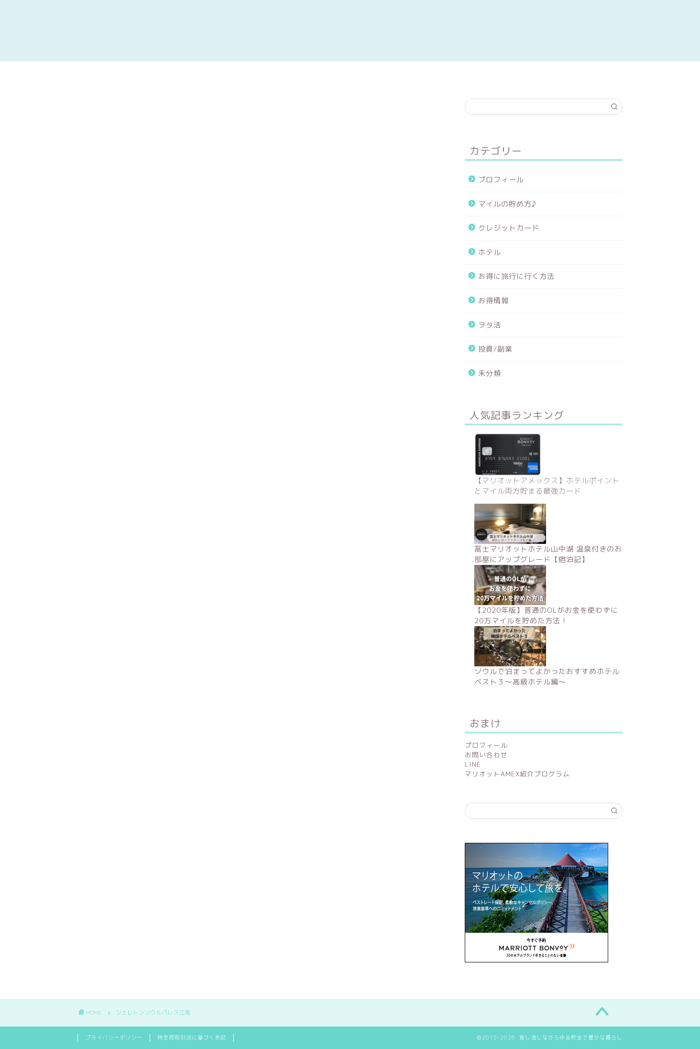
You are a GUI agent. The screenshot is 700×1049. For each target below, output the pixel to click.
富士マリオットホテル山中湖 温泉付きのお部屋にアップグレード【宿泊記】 (548, 554)
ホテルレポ (458, 73)
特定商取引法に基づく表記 (191, 1037)
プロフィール (501, 180)
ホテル (489, 252)
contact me (567, 73)
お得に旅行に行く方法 (516, 276)
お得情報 (493, 301)
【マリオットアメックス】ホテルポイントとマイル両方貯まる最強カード (547, 485)
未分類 (489, 373)
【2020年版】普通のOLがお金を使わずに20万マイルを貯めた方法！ (546, 615)
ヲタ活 (489, 325)
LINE (473, 764)
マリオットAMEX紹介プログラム (517, 773)
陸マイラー (349, 73)
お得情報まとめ (132, 73)
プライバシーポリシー (113, 1037)
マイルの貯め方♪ (507, 204)
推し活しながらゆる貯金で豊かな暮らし (350, 30)
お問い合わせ (486, 754)
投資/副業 (495, 349)
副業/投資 (240, 73)
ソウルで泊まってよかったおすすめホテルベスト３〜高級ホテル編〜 (547, 676)
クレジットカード (508, 228)
